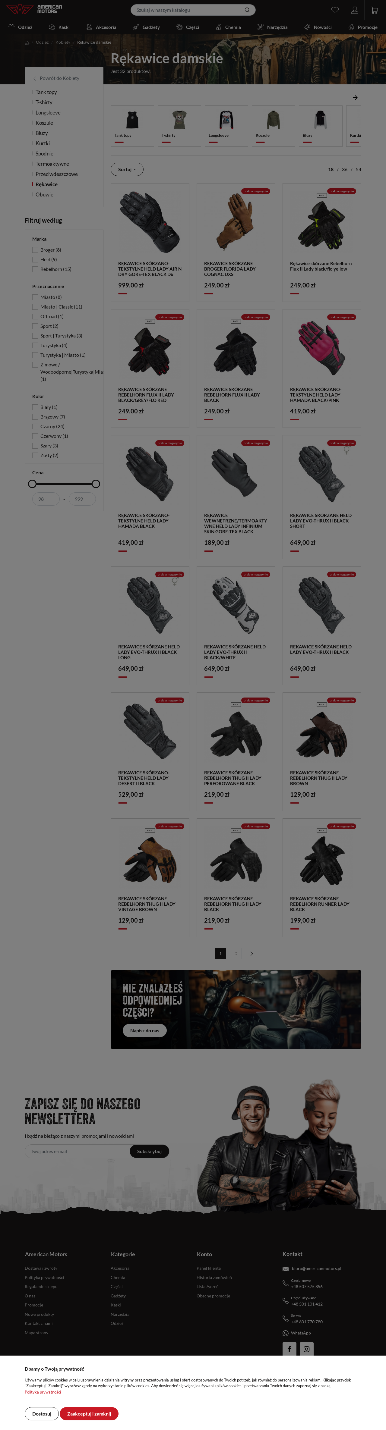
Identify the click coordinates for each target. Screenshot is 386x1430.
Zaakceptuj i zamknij (89, 1413)
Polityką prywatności (43, 1392)
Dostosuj (41, 1413)
